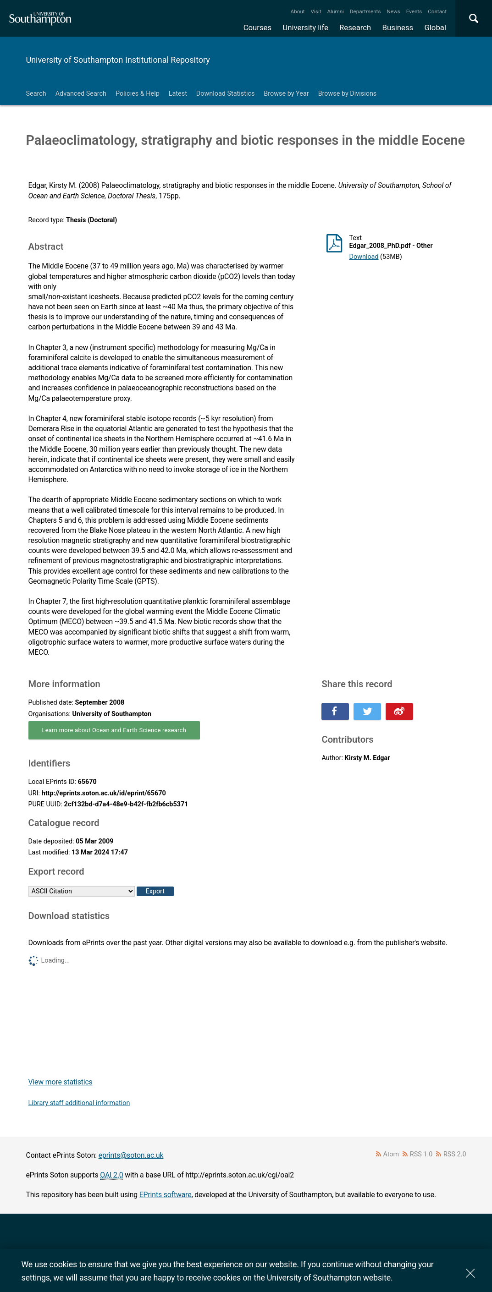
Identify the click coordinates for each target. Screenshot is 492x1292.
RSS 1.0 (421, 1154)
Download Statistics (225, 94)
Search (36, 94)
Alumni (335, 11)
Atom (391, 1154)
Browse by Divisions (347, 94)
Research (355, 27)
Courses (257, 27)
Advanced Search (80, 94)
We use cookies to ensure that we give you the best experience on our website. (161, 1264)
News (393, 11)
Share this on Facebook (335, 711)
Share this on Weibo (399, 711)
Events (414, 11)
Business (398, 27)
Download (363, 257)
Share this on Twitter (367, 711)
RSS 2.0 (454, 1154)
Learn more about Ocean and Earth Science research (114, 730)
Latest (178, 94)
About (298, 11)
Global (435, 27)
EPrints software (165, 1194)
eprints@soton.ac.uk (131, 1155)
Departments (365, 11)
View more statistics (60, 1082)
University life (305, 27)
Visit (316, 11)
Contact (437, 11)
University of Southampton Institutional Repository (118, 60)
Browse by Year (286, 94)
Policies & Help (138, 94)
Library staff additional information (79, 1103)
